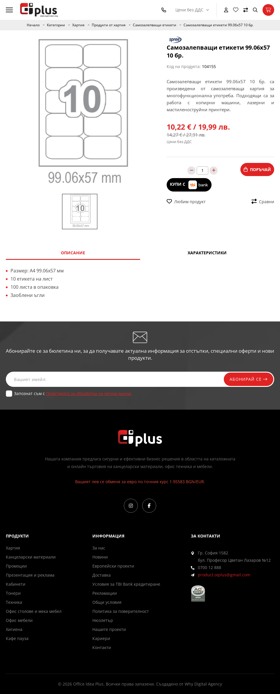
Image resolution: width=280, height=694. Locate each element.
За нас (98, 548)
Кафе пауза (17, 638)
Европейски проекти (113, 566)
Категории (56, 25)
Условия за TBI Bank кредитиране (126, 584)
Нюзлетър (102, 620)
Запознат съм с (73, 393)
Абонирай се (248, 379)
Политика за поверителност (120, 611)
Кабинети (15, 584)
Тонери (13, 593)
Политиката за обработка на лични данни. (89, 393)
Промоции (16, 566)
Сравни (262, 201)
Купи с (189, 184)
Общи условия (106, 602)
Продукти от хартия (109, 25)
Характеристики (207, 252)
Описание (73, 252)
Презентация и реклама (30, 575)
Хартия (78, 25)
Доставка (101, 575)
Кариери (101, 638)
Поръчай (257, 169)
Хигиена (14, 629)
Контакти (101, 647)
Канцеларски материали (31, 557)
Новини (100, 557)
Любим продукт (186, 201)
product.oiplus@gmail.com (224, 575)
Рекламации (104, 593)
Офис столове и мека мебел (33, 611)
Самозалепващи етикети (154, 25)
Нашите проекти (109, 629)
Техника (14, 602)
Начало (33, 25)
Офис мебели (19, 620)
